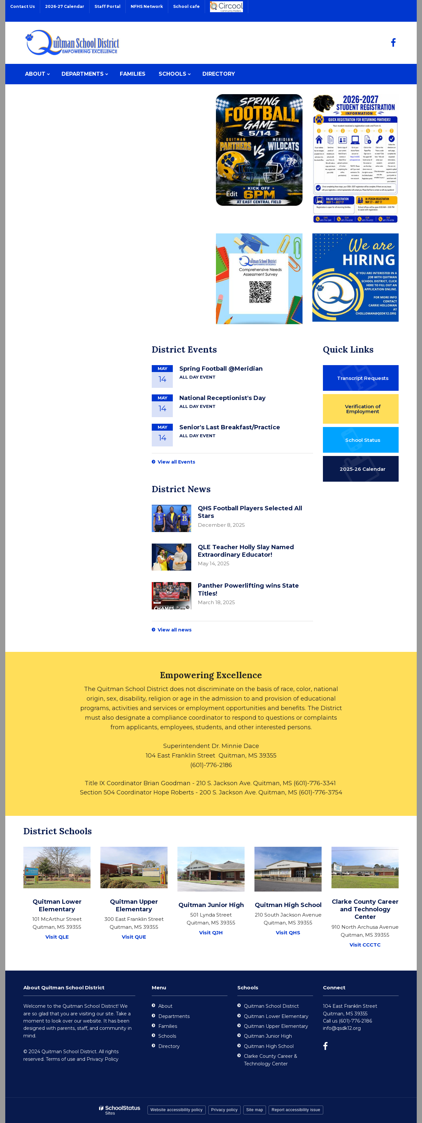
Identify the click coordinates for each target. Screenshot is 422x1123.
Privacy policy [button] (224, 1110)
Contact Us (22, 6)
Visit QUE (134, 937)
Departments (174, 1016)
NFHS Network (147, 6)
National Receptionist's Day (222, 398)
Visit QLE (57, 937)
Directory (169, 1046)
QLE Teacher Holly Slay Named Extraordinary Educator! (246, 551)
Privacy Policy (103, 1059)
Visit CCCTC (365, 945)
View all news (175, 630)
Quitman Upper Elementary (276, 1026)
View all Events (176, 462)
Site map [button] (254, 1110)
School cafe (186, 6)
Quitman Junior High (268, 1036)
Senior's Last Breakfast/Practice (229, 427)
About (165, 1006)
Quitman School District (271, 1006)
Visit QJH (211, 932)
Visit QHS (288, 932)
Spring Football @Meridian (221, 368)
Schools (167, 1036)
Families (167, 1026)
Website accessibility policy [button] (176, 1110)
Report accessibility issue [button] (296, 1110)
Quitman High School (269, 1046)
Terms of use (60, 1059)
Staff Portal (107, 6)
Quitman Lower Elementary (276, 1016)
